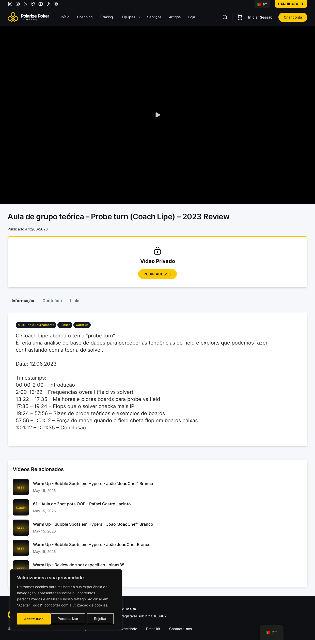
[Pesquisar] (225, 17)
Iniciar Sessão (260, 17)
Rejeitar (66, 619)
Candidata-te (291, 4)
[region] (66, 600)
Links (75, 300)
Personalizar (34, 619)
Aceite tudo (98, 619)
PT (262, 4)
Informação (23, 300)
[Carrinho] (240, 17)
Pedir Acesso (157, 274)
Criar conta (293, 17)
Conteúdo (52, 300)
